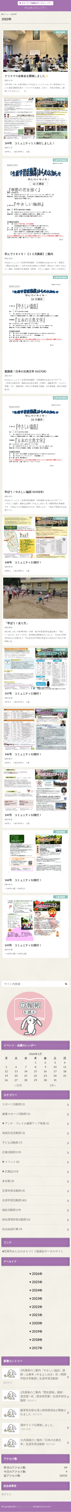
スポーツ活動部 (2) (13, 1104)
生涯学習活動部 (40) (14, 1200)
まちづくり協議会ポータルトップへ (37, 3)
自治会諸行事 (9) (12, 1229)
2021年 (37, 1315)
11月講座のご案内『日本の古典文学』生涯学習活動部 (31, 1443)
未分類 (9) (8, 1180)
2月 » (53, 1085)
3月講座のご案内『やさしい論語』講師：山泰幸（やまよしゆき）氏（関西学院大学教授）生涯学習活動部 (34, 1376)
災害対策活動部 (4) (13, 1190)
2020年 (37, 1323)
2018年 (37, 1340)
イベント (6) (12, 1161)
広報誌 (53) (11, 1171)
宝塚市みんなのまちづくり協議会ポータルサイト (33, 1251)
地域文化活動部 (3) (13, 1132)
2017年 (37, 1348)
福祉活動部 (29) (11, 1209)
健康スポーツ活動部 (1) (16, 1113)
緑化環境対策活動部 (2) (16, 1219)
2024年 (37, 1290)
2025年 (37, 1282)
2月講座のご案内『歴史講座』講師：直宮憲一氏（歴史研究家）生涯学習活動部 (34, 1396)
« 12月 (18, 1085)
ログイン (6, 1494)
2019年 (37, 1331)
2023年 (37, 1298)
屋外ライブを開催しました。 (28, 1428)
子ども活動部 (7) (12, 1142)
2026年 (37, 1274)
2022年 (37, 1307)
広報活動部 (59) (11, 1152)
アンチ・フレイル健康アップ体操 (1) (27, 1123)
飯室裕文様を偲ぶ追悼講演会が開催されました (34, 1413)
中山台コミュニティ (24, 1506)
